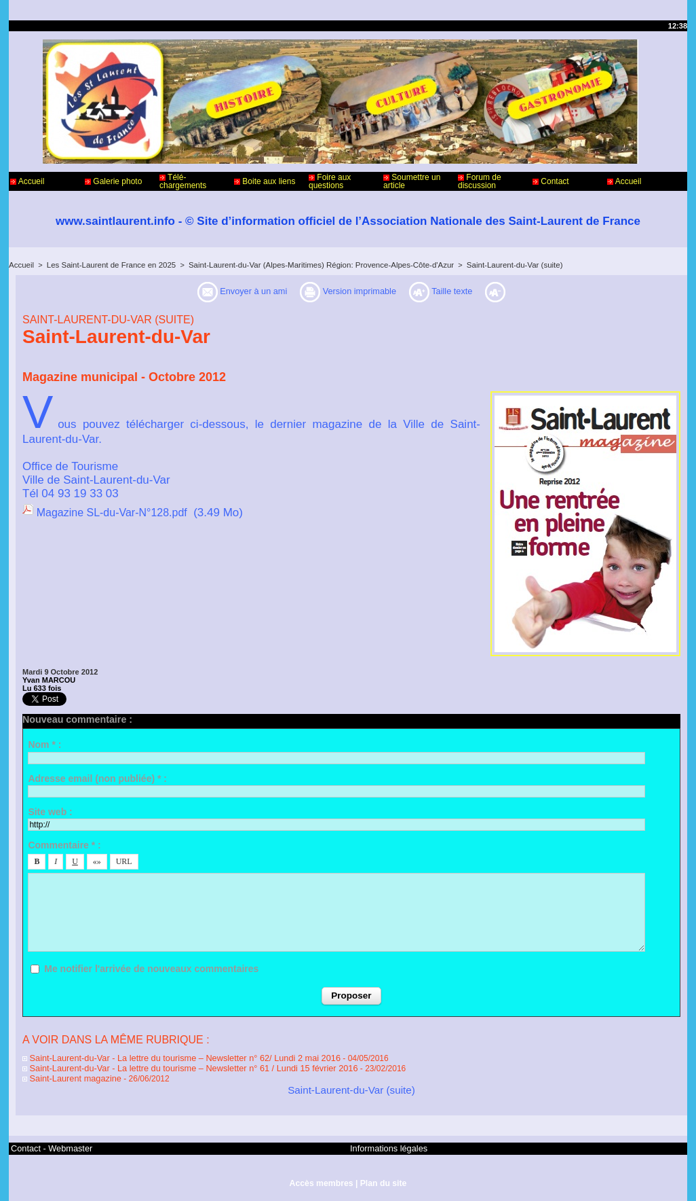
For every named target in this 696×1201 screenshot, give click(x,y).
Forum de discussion (479, 181)
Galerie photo (113, 181)
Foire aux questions (330, 181)
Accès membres (321, 1179)
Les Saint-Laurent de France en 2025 (107, 265)
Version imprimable (352, 291)
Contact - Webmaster (48, 1145)
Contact (551, 181)
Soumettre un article (411, 181)
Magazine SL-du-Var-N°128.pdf (117, 512)
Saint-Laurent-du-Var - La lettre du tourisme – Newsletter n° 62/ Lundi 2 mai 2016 (172, 1057)
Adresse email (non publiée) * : (97, 778)
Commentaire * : (64, 845)
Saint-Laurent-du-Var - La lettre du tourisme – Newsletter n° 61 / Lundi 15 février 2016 (180, 1066)
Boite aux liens (264, 181)
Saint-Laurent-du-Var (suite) (494, 265)
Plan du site (382, 1179)
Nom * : (44, 744)
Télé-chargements (182, 181)
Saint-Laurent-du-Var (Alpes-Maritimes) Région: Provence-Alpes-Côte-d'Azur (309, 265)
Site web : (50, 811)
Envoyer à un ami (222, 291)
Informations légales (385, 1145)
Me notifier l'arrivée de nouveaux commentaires (151, 968)
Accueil (27, 181)
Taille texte (465, 291)
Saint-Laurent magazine (69, 1076)
